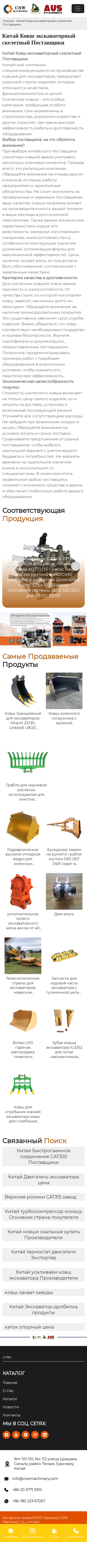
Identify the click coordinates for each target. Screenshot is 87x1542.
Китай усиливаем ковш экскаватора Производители (43, 1275)
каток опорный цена (29, 1327)
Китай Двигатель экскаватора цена (43, 1179)
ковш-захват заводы (29, 1292)
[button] (75, 566)
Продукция (32, 1532)
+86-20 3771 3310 (27, 1490)
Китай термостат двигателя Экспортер (43, 1254)
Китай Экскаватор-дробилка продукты (43, 1309)
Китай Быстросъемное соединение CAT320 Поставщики (43, 1156)
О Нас (54, 1532)
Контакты (76, 1532)
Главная (8, 21)
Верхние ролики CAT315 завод (40, 1197)
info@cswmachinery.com (35, 1479)
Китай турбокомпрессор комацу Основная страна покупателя (43, 1214)
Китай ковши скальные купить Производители (43, 1234)
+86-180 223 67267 (28, 1501)
